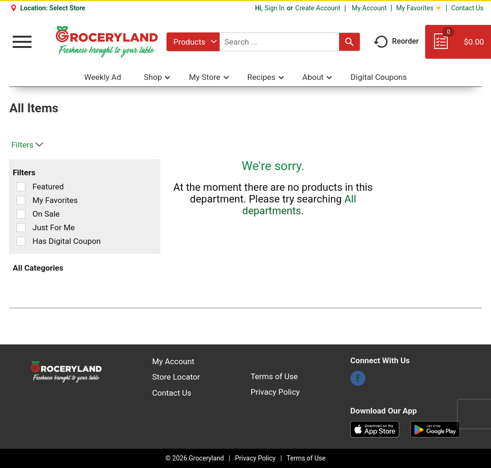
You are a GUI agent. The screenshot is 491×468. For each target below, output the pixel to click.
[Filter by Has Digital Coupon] (20, 241)
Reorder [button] (396, 41)
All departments (299, 205)
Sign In (274, 8)
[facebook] (357, 381)
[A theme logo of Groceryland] (106, 41)
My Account (369, 8)
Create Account (318, 8)
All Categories (38, 268)
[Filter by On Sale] (20, 214)
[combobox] (193, 41)
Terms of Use (274, 376)
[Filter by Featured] (20, 186)
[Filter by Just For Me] (20, 227)
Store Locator (176, 377)
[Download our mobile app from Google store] (435, 428)
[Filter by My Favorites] (20, 200)
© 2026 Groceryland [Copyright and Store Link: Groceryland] (195, 458)
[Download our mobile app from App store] (375, 428)
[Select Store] (68, 8)
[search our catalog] (349, 42)
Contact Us (467, 8)
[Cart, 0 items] (458, 46)
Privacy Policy (275, 392)
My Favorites (419, 8)
